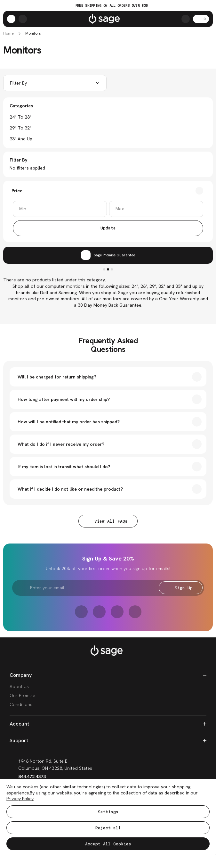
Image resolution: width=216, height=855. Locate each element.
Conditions (21, 704)
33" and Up (21, 139)
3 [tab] (112, 269)
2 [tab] (108, 269)
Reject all (108, 828)
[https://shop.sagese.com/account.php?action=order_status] (23, 19)
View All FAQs (108, 521)
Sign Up (181, 588)
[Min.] (60, 209)
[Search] (185, 19)
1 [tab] (104, 269)
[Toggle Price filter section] (108, 191)
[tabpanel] (108, 255)
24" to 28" (20, 117)
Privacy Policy (20, 798)
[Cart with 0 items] (201, 19)
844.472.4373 (28, 776)
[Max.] (156, 209)
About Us (19, 686)
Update (108, 228)
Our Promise (22, 695)
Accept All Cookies (108, 844)
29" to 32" (20, 128)
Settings (108, 812)
